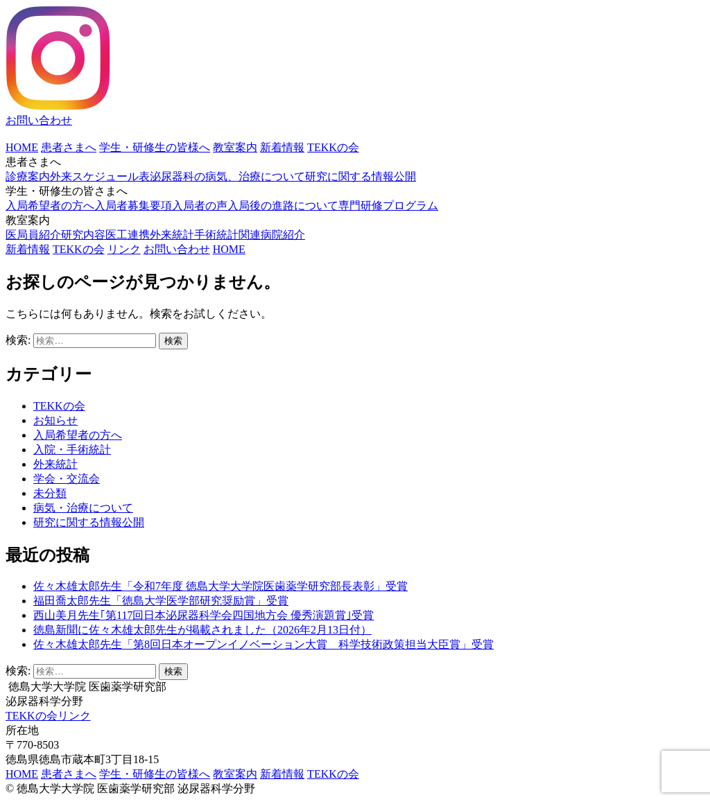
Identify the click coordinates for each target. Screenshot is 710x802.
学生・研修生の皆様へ (154, 147)
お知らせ (55, 420)
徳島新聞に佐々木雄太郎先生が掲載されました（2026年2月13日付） (202, 630)
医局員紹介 (33, 235)
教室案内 (235, 147)
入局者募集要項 (133, 205)
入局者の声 (199, 205)
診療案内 (28, 176)
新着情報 (282, 147)
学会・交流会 (66, 479)
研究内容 (83, 235)
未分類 (50, 493)
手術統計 (216, 235)
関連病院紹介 (272, 235)
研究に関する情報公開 (360, 176)
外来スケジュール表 (100, 176)
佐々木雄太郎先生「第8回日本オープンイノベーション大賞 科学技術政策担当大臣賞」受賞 (263, 644)
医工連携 (127, 235)
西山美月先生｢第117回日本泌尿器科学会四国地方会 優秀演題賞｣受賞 (203, 615)
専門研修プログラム (388, 205)
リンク (124, 249)
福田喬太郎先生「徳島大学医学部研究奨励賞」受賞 (160, 601)
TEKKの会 (333, 147)
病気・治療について (83, 508)
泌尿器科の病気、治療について (227, 176)
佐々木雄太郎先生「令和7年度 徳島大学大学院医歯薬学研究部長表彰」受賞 (220, 586)
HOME (22, 147)
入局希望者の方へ (50, 205)
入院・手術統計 (72, 449)
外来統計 (172, 235)
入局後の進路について (282, 205)
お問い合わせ (39, 120)
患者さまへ (68, 147)
